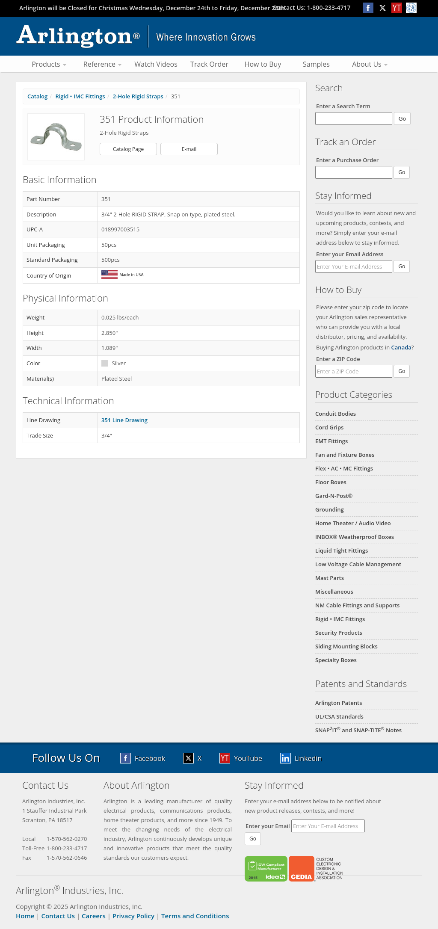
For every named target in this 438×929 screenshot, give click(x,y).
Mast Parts (329, 578)
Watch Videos (156, 64)
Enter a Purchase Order (347, 160)
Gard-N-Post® (333, 496)
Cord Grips (329, 427)
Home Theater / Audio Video (353, 523)
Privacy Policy (133, 915)
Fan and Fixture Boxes (344, 455)
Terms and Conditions (195, 915)
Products (49, 64)
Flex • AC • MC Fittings (344, 468)
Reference (102, 64)
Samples (316, 64)
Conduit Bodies (335, 413)
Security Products (338, 632)
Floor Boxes (330, 482)
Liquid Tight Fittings (341, 550)
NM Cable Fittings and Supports (357, 605)
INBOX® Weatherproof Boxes (354, 537)
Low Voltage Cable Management (358, 564)
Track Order (209, 64)
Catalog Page (128, 149)
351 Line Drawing (124, 420)
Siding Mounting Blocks (346, 646)
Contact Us (58, 915)
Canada (401, 347)
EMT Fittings (331, 441)
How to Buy (263, 64)
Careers (94, 915)
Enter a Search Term (343, 106)
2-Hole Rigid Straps (138, 96)
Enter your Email (268, 826)
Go (401, 266)
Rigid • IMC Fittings (340, 619)
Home (25, 915)
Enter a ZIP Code (338, 359)
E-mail (189, 149)
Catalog (37, 96)
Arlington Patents (338, 703)
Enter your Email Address (350, 254)
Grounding (329, 509)
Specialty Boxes (336, 660)
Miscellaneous (334, 591)
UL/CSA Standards (339, 716)
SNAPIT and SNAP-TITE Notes (358, 730)
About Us (370, 64)
